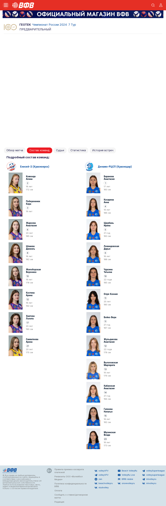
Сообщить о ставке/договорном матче (71, 496)
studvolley (102, 487)
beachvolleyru (104, 483)
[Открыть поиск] (153, 5)
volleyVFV (101, 470)
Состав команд (40, 150)
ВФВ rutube (125, 479)
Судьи (60, 150)
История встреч (102, 150)
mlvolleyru (149, 479)
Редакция (59, 502)
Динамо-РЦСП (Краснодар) (115, 166)
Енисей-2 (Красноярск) (34, 166)
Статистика (78, 150)
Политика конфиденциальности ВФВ (70, 485)
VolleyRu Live (126, 475)
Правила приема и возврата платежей (69, 471)
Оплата (58, 490)
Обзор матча (14, 150)
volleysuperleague (153, 475)
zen (98, 479)
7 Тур (72, 24)
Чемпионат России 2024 (49, 24)
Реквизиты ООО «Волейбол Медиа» (68, 478)
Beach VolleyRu (127, 470)
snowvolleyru (126, 483)
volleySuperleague (153, 470)
